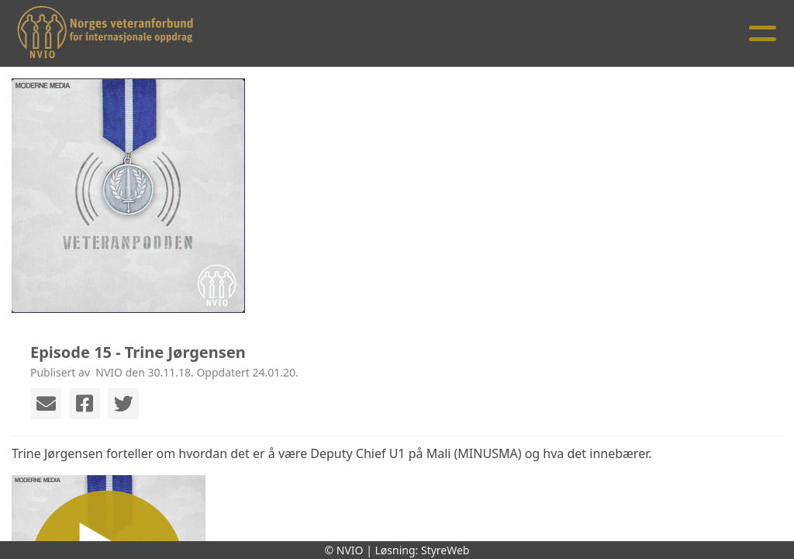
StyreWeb (445, 550)
